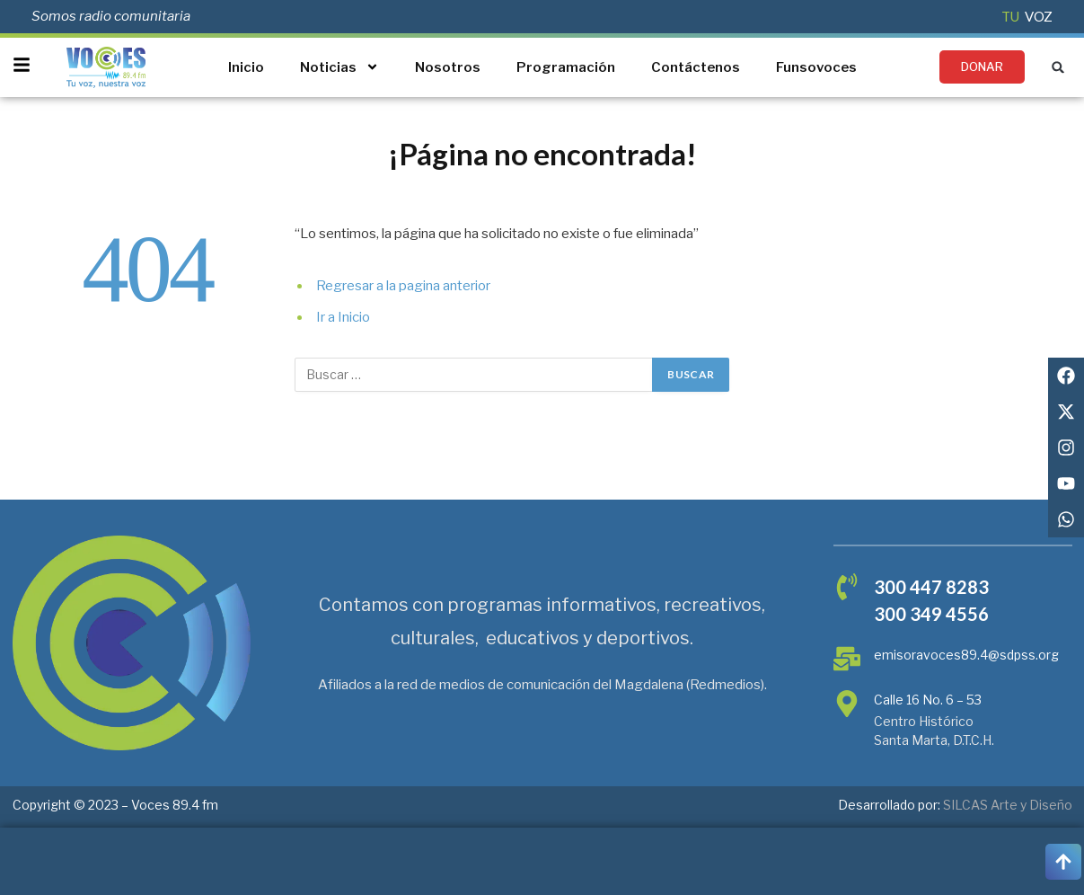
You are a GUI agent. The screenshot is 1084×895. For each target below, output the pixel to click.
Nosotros (447, 67)
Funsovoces (816, 67)
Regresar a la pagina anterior (403, 286)
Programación (565, 67)
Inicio (246, 67)
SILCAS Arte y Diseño (1007, 804)
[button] (1058, 67)
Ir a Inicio (343, 317)
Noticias (339, 67)
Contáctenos (695, 67)
